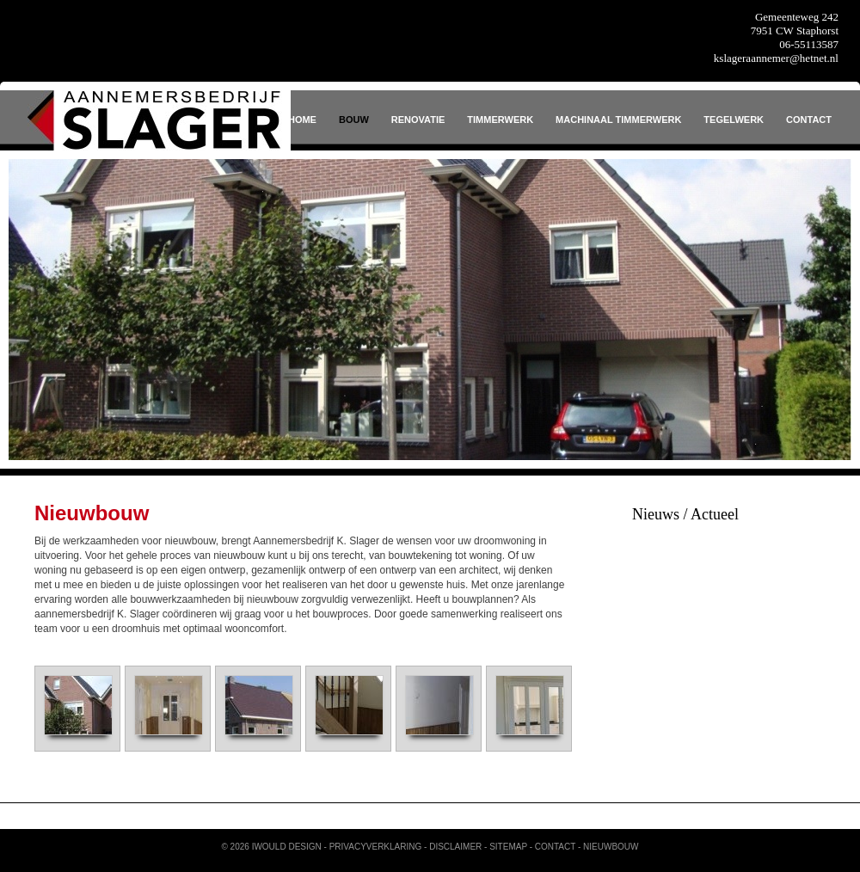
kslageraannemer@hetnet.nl (776, 58)
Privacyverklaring (375, 846)
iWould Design (287, 846)
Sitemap (508, 846)
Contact (555, 846)
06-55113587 (808, 44)
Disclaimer (455, 846)
